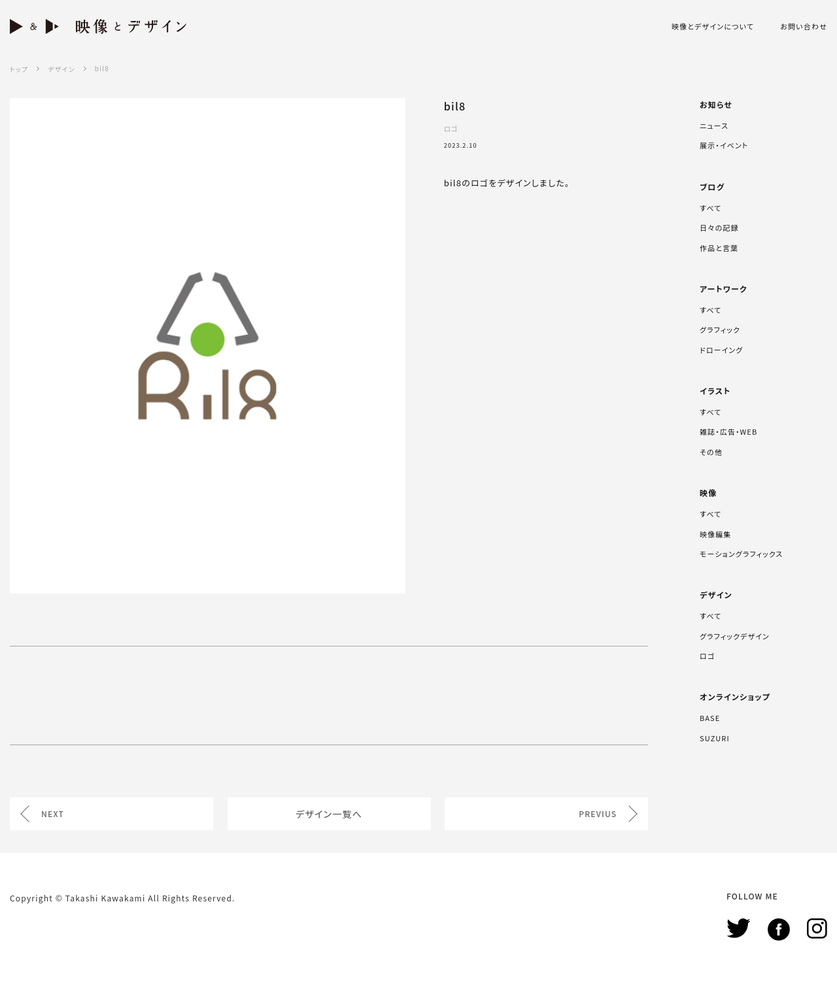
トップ (19, 69)
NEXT (52, 813)
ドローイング (721, 349)
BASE (710, 717)
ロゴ (707, 655)
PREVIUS (598, 813)
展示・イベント (724, 145)
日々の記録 (719, 227)
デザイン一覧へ (329, 813)
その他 (711, 451)
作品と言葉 (719, 247)
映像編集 (715, 534)
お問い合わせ (803, 26)
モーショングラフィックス (741, 553)
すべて (710, 207)
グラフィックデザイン (735, 636)
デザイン (61, 69)
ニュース (714, 125)
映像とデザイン (98, 26)
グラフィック (720, 329)
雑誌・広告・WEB (728, 431)
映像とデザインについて (713, 26)
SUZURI (715, 738)
